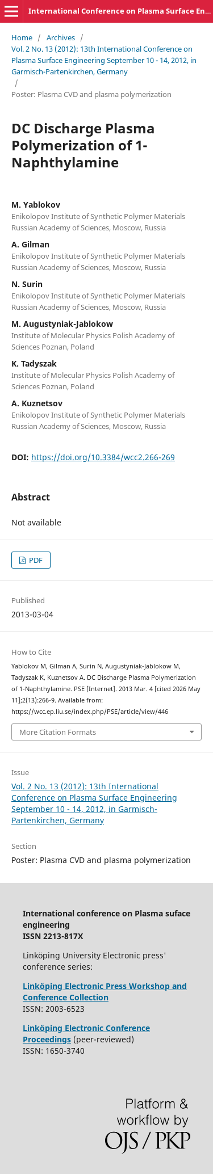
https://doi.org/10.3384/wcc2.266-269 (103, 457)
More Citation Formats (57, 732)
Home (21, 37)
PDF (35, 560)
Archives (61, 37)
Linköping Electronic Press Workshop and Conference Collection (105, 992)
